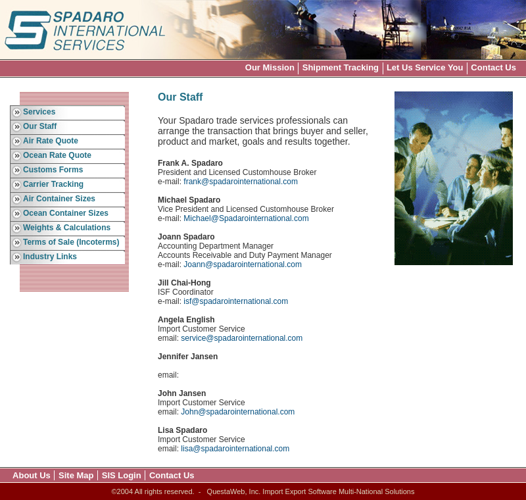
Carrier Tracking (53, 184)
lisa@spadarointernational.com (235, 448)
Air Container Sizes (59, 198)
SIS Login (121, 475)
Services (39, 111)
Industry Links (50, 256)
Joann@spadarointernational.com (242, 264)
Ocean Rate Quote (57, 155)
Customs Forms (53, 169)
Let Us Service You (425, 67)
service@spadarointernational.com (241, 338)
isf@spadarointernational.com (235, 301)
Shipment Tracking (340, 67)
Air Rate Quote (50, 140)
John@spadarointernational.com (238, 411)
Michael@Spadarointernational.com (245, 218)
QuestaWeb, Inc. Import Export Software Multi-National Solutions (311, 491)
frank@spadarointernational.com (240, 181)
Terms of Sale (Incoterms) (71, 242)
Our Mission (270, 67)
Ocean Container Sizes (65, 213)
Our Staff (40, 126)
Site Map (76, 475)
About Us (31, 475)
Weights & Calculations (66, 227)
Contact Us (493, 67)
